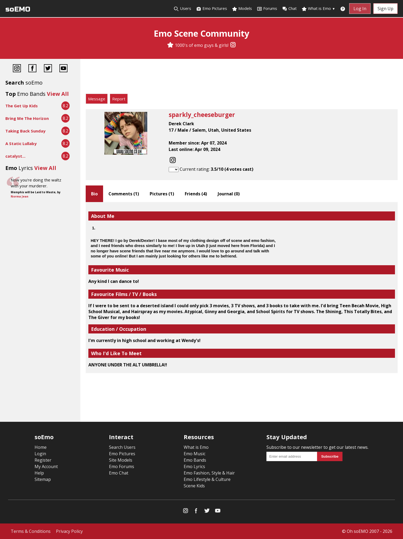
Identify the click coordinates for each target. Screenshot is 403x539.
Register (43, 460)
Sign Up (385, 9)
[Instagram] (232, 45)
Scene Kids (194, 486)
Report (118, 98)
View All (58, 93)
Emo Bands (195, 460)
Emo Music (194, 454)
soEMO (17, 9)
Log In (359, 9)
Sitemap (43, 479)
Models (242, 9)
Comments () (123, 194)
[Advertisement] (242, 77)
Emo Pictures (211, 9)
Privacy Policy (69, 531)
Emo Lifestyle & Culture (207, 479)
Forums (267, 9)
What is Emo (318, 9)
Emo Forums (121, 466)
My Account (46, 466)
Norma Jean (19, 196)
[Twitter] (48, 69)
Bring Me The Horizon (27, 118)
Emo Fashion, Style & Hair (209, 473)
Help (39, 473)
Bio (94, 194)
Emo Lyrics (194, 466)
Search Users (122, 447)
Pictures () (162, 194)
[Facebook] (32, 69)
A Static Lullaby (21, 143)
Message (96, 98)
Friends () (196, 194)
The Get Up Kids (21, 105)
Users (182, 9)
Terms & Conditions (31, 531)
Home (41, 447)
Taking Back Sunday (25, 131)
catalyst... (15, 156)
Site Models (120, 460)
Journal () (229, 194)
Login (40, 454)
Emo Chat (118, 473)
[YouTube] (63, 69)
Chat (289, 9)
